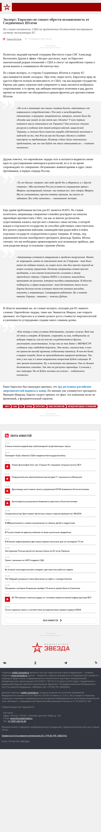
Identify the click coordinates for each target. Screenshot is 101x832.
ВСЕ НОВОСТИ (53, 620)
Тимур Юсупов (13, 39)
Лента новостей (18, 436)
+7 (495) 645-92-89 (17, 721)
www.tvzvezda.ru (19, 675)
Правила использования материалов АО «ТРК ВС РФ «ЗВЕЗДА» (34, 735)
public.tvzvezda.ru (20, 672)
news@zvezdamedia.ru (21, 718)
